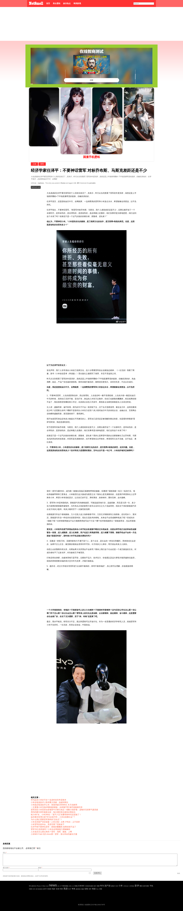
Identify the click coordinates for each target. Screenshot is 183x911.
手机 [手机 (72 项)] (151, 886)
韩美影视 (77, 3)
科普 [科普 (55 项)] (61, 889)
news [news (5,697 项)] (53, 885)
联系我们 (81, 905)
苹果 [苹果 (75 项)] (73, 889)
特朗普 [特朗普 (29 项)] (49, 889)
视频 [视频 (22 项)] (82, 889)
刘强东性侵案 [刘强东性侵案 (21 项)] (89, 886)
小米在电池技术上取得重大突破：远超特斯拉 (49, 802)
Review (63, 183)
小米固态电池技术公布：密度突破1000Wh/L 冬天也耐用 (54, 805)
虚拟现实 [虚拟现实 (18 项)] (78, 889)
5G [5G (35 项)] (30, 886)
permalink (92, 183)
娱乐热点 (67, 3)
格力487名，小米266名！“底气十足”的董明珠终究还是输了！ (56, 815)
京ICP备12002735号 (98, 905)
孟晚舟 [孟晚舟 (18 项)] (113, 886)
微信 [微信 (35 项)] (141, 886)
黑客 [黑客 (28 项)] (100, 889)
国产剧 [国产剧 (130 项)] (108, 886)
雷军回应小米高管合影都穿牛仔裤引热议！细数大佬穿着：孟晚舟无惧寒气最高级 (64, 810)
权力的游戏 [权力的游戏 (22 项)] (39, 889)
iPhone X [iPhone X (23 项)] (39, 886)
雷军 (42, 164)
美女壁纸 (56, 3)
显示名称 (6, 867)
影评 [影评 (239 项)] (137, 885)
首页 (48, 3)
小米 (34, 164)
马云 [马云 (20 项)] (97, 889)
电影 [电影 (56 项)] (53, 889)
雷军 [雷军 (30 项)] (90, 889)
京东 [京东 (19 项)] (70, 886)
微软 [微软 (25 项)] (147, 886)
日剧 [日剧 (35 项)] (30, 889)
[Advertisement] (91, 24)
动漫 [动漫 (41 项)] (98, 886)
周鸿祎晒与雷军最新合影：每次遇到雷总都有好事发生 (53, 812)
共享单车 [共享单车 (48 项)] (81, 886)
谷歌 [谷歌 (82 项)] (86, 889)
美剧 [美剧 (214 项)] (65, 888)
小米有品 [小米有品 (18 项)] (131, 886)
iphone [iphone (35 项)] (34, 886)
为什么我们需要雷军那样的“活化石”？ (46, 819)
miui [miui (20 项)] (47, 886)
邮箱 (40, 867)
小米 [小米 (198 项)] (120, 885)
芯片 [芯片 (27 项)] (69, 889)
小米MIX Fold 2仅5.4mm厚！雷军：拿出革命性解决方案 (54, 834)
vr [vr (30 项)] (60, 886)
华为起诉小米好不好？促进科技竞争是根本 (48, 800)
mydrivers (41, 183)
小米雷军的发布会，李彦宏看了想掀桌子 (47, 824)
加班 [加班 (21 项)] (94, 886)
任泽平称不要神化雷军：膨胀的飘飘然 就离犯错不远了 (53, 827)
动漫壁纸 (88, 905)
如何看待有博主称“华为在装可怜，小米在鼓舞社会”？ (53, 817)
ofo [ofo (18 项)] (58, 886)
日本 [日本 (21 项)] (33, 889)
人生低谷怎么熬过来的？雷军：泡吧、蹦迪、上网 (51, 832)
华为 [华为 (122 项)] (102, 886)
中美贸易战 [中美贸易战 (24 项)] (64, 886)
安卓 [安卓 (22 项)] (116, 886)
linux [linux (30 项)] (43, 886)
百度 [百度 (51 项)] (57, 889)
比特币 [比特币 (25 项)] (44, 889)
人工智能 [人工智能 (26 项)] (75, 886)
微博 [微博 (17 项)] (144, 886)
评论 (5, 852)
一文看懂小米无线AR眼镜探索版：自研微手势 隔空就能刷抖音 (57, 807)
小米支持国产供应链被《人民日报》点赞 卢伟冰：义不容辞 (55, 822)
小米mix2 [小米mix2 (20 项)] (125, 886)
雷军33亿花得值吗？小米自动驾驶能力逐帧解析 (50, 829)
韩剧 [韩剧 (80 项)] (94, 889)
